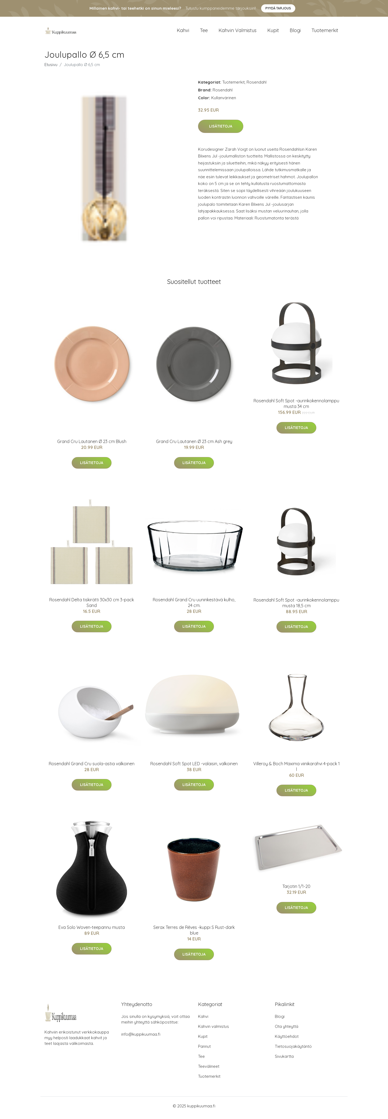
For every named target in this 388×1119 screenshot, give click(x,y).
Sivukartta (284, 1060)
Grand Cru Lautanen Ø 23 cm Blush (91, 445)
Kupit (273, 32)
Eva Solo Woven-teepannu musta (91, 931)
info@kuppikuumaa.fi (140, 1038)
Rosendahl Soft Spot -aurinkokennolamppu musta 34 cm (296, 407)
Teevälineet (208, 1070)
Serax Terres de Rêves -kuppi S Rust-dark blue (194, 933)
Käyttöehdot (287, 1040)
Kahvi (183, 32)
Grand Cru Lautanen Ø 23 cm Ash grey (194, 445)
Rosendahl (256, 85)
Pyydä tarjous (278, 8)
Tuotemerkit (324, 32)
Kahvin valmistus (238, 32)
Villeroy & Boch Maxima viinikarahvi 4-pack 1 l (296, 770)
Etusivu (50, 68)
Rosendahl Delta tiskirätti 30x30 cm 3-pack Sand (91, 606)
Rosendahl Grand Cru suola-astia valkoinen (91, 767)
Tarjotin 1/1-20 (296, 890)
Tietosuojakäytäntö (293, 1050)
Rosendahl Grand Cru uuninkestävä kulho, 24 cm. (194, 606)
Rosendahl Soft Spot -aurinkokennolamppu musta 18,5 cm (296, 606)
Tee (204, 32)
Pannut (204, 1050)
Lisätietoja (220, 130)
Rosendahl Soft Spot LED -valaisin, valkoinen (194, 767)
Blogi (295, 32)
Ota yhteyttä (286, 1030)
